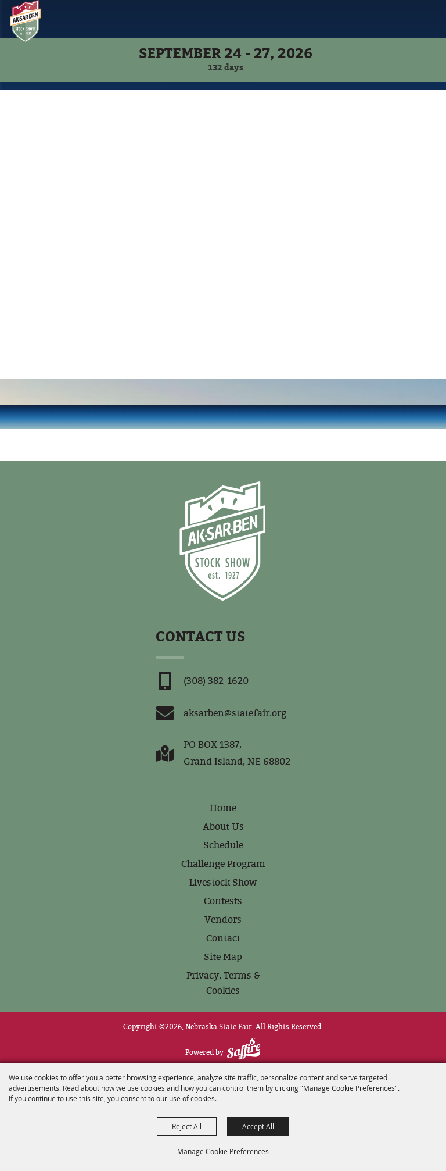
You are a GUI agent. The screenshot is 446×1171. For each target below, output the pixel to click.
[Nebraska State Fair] (25, 21)
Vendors (223, 919)
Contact (223, 938)
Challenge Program (223, 863)
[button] (410, 19)
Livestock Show (223, 882)
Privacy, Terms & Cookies (223, 983)
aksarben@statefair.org (235, 713)
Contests (223, 900)
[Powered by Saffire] (243, 1048)
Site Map (223, 956)
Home (223, 807)
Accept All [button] (258, 1126)
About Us (223, 826)
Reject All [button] (187, 1126)
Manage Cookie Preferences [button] (223, 1151)
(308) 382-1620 (216, 680)
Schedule (223, 845)
